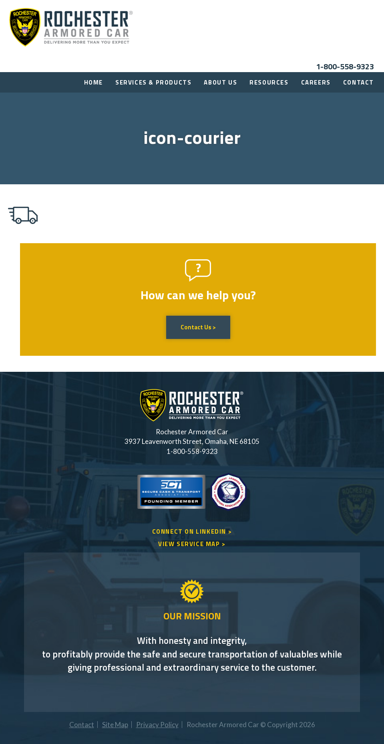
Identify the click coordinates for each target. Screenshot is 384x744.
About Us (220, 82)
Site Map (115, 724)
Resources (268, 82)
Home (93, 82)
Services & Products (153, 82)
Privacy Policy (157, 724)
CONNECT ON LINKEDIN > (192, 531)
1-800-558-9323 (345, 66)
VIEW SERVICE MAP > (192, 543)
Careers (316, 82)
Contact (358, 82)
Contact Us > (198, 327)
